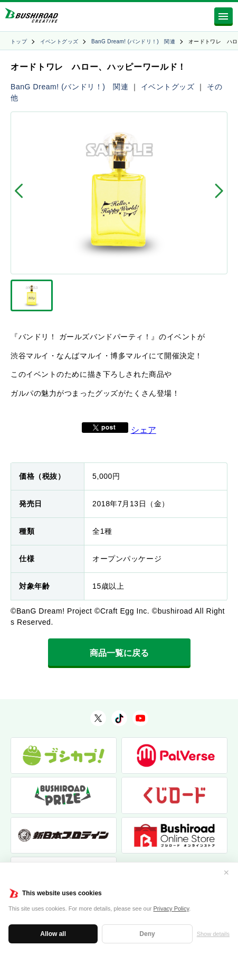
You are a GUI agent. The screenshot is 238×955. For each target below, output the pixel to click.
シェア (143, 429)
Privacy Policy (171, 908)
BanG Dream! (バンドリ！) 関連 (133, 41)
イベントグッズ (59, 41)
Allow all (53, 934)
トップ (19, 41)
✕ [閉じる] (226, 872)
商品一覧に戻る (119, 652)
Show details (213, 934)
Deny (147, 934)
